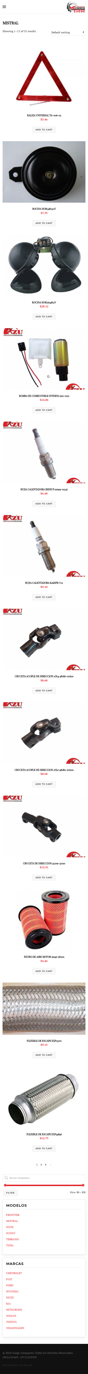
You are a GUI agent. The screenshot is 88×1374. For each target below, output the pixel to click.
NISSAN (11, 1316)
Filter (10, 1193)
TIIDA (9, 1245)
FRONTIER (12, 1215)
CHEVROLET (14, 1273)
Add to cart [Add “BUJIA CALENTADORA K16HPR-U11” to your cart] (44, 597)
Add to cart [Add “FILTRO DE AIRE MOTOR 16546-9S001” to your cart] (44, 971)
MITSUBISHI (14, 1310)
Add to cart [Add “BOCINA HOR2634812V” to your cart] (44, 316)
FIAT (9, 1279)
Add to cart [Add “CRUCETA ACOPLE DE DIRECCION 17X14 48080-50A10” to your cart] (44, 690)
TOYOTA (11, 1322)
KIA (8, 1303)
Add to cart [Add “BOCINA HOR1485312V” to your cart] (44, 223)
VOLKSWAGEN (15, 1328)
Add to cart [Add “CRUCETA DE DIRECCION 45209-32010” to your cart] (44, 877)
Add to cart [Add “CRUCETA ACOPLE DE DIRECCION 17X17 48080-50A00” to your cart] (44, 784)
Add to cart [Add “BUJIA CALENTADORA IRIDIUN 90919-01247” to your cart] (44, 504)
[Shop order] (67, 32)
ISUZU (10, 1297)
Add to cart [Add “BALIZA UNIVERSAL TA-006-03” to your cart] (44, 130)
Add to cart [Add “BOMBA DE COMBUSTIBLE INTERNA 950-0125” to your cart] (44, 410)
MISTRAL (12, 1221)
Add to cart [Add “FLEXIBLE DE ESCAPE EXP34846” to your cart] (44, 1148)
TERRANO (12, 1239)
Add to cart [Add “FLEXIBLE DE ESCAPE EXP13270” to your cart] (44, 1055)
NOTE (9, 1227)
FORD (9, 1285)
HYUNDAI (12, 1291)
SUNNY (10, 1233)
